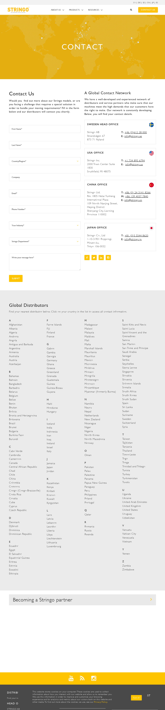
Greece (51, 368)
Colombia (14, 482)
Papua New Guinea (96, 482)
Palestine (90, 474)
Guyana (51, 391)
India (49, 427)
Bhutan (13, 407)
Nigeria (89, 431)
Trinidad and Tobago (133, 466)
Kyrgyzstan (53, 502)
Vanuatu (127, 529)
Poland (88, 498)
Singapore (128, 371)
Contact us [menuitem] (148, 10)
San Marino (128, 344)
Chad (12, 470)
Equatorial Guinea (19, 557)
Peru (87, 490)
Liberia (51, 530)
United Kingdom (131, 506)
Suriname (127, 415)
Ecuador (13, 545)
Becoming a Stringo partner (82, 600)
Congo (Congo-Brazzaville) (24, 490)
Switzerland (129, 422)
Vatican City (129, 533)
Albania (13, 328)
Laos (49, 514)
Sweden (126, 419)
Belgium (13, 395)
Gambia (51, 352)
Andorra (14, 336)
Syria (125, 426)
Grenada (52, 376)
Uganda (126, 494)
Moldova (89, 367)
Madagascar (91, 324)
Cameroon (15, 458)
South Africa (129, 391)
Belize (12, 399)
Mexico (89, 360)
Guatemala (53, 379)
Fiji (48, 328)
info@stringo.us (134, 164)
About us (56, 10)
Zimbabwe (128, 569)
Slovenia (127, 379)
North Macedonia (95, 439)
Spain (125, 403)
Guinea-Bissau (55, 387)
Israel (50, 447)
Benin (12, 403)
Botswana (14, 419)
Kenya (50, 487)
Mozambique (92, 387)
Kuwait (51, 498)
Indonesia (52, 431)
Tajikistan (127, 442)
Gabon (50, 348)
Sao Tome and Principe (135, 348)
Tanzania (127, 446)
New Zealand (92, 419)
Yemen (126, 553)
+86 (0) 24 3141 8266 (138, 192)
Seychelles (128, 363)
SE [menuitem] (144, 3)
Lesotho (51, 526)
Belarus (13, 391)
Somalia (126, 387)
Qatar (88, 514)
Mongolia (90, 375)
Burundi (13, 439)
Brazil (12, 423)
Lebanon (52, 522)
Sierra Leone (129, 367)
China (12, 478)
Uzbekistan (128, 517)
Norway (89, 442)
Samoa (126, 340)
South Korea (129, 395)
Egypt (12, 549)
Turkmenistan (130, 478)
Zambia (126, 565)
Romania (89, 526)
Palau (88, 470)
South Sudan (129, 399)
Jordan (50, 471)
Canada (13, 462)
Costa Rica (15, 494)
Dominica (14, 530)
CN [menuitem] (148, 3)
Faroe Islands (54, 324)
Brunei (13, 427)
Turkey (126, 474)
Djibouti (13, 526)
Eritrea (13, 561)
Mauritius (90, 356)
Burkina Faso (16, 435)
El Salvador (15, 553)
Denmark (14, 522)
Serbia (125, 359)
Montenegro (92, 379)
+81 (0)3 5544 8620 (136, 235)
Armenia (14, 352)
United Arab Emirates (134, 502)
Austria (13, 360)
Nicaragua (90, 423)
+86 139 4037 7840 (136, 196)
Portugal (89, 502)
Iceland (51, 423)
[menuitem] (134, 2)
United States (130, 509)
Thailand (127, 450)
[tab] (84, 600)
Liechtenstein (54, 538)
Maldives (89, 336)
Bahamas (14, 376)
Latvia (50, 518)
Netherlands (92, 415)
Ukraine (126, 498)
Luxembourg (54, 546)
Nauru (88, 407)
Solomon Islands (131, 383)
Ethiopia (13, 573)
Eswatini (13, 569)
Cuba (12, 502)
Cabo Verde (16, 451)
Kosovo (51, 495)
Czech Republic (18, 510)
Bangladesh (15, 383)
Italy (49, 451)
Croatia (13, 498)
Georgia (51, 356)
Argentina (14, 348)
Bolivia (13, 411)
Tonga (125, 462)
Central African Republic (23, 466)
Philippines (91, 494)
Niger (88, 427)
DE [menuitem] (139, 3)
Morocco (90, 383)
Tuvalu (126, 482)
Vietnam (127, 541)
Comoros (14, 486)
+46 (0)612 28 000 (136, 132)
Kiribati (51, 491)
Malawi (89, 328)
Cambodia (15, 455)
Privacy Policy (100, 702)
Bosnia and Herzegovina (23, 415)
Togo (125, 458)
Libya (50, 534)
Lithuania (52, 542)
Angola (13, 340)
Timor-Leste (129, 454)
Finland (51, 332)
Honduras (52, 407)
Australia (14, 356)
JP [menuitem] (153, 3)
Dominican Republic (20, 533)
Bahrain (13, 379)
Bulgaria (13, 431)
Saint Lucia (128, 328)
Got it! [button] (136, 697)
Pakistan (89, 467)
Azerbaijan (15, 364)
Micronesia (91, 364)
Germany (52, 360)
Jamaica (51, 463)
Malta (88, 344)
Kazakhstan (53, 483)
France (50, 336)
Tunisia (126, 470)
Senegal (126, 355)
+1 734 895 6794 (135, 160)
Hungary (51, 411)
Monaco (89, 371)
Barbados (14, 387)
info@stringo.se (133, 136)
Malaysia (89, 332)
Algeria (13, 332)
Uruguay (127, 513)
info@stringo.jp (133, 239)
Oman (88, 455)
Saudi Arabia (129, 351)
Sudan (125, 411)
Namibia (89, 403)
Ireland (51, 443)
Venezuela (128, 537)
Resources (93, 10)
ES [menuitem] (157, 3)
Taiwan (126, 438)
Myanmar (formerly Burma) (100, 391)
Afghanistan (15, 324)
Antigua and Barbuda (21, 344)
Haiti (49, 403)
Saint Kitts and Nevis (134, 324)
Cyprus (13, 506)
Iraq (49, 439)
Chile (12, 474)
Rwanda (89, 534)
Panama (89, 478)
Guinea (51, 383)
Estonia (13, 565)
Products (74, 10)
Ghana (50, 364)
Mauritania (91, 352)
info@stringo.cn (133, 200)
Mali (87, 340)
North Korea (92, 435)
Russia (88, 530)
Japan (50, 467)
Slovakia (127, 375)
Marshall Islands (94, 348)
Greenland (53, 372)
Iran (49, 435)
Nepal (88, 411)
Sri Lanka (127, 407)
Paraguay (90, 486)
